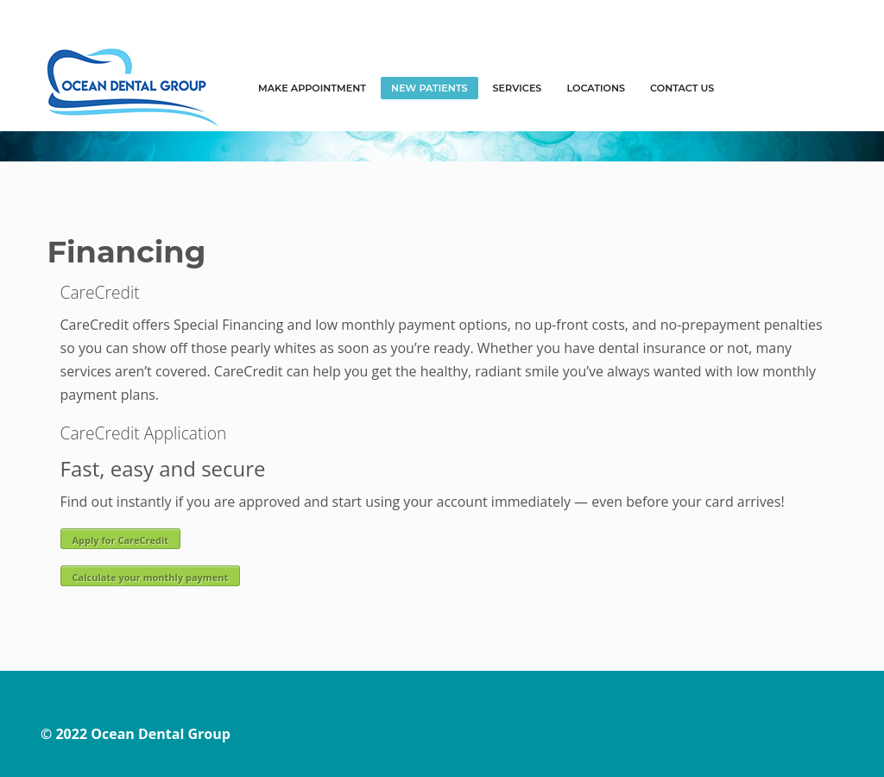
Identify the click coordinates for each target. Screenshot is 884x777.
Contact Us (682, 88)
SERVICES (517, 88)
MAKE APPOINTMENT (312, 88)
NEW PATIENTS (429, 88)
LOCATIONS (595, 88)
